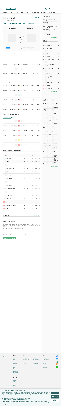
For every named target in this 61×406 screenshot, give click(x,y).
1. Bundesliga (15, 360)
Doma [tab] (9, 132)
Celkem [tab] (5, 132)
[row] (21, 63)
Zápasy (17, 12)
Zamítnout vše (55, 396)
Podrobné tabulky (54, 91)
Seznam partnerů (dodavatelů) (8, 404)
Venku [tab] (13, 132)
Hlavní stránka (5, 15)
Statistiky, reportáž (11, 53)
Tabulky (9, 23)
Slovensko (15, 380)
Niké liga (14, 364)
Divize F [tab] (12, 60)
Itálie (14, 384)
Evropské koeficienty (26, 359)
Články (44, 355)
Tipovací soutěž (51, 12)
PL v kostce (25, 358)
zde (31, 214)
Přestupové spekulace (26, 362)
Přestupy (12, 12)
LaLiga (14, 358)
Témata (24, 355)
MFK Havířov (12, 28)
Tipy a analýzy (45, 367)
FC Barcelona (35, 364)
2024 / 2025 (37, 17)
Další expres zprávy (54, 37)
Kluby (22, 12)
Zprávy (5, 23)
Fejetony (44, 362)
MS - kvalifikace (15, 372)
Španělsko (15, 386)
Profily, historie (45, 364)
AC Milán (34, 360)
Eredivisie (14, 367)
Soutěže (5, 12)
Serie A (14, 359)
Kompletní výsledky (54, 166)
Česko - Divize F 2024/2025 (16, 15)
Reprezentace (36, 12)
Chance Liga (15, 363)
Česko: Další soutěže (32, 23)
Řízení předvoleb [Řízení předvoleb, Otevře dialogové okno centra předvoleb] (55, 400)
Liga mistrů (15, 368)
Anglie (14, 381)
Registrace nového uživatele (9, 217)
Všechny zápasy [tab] (7, 60)
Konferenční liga (15, 371)
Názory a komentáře (46, 360)
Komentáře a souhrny (46, 359)
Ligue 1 (14, 362)
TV (57, 12)
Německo (14, 385)
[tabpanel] (21, 67)
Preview (5, 53)
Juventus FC (35, 362)
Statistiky (19, 23)
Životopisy (44, 363)
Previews (44, 358)
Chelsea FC (35, 358)
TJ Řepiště (30, 28)
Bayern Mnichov (35, 363)
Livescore (43, 12)
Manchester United (36, 359)
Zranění (24, 363)
